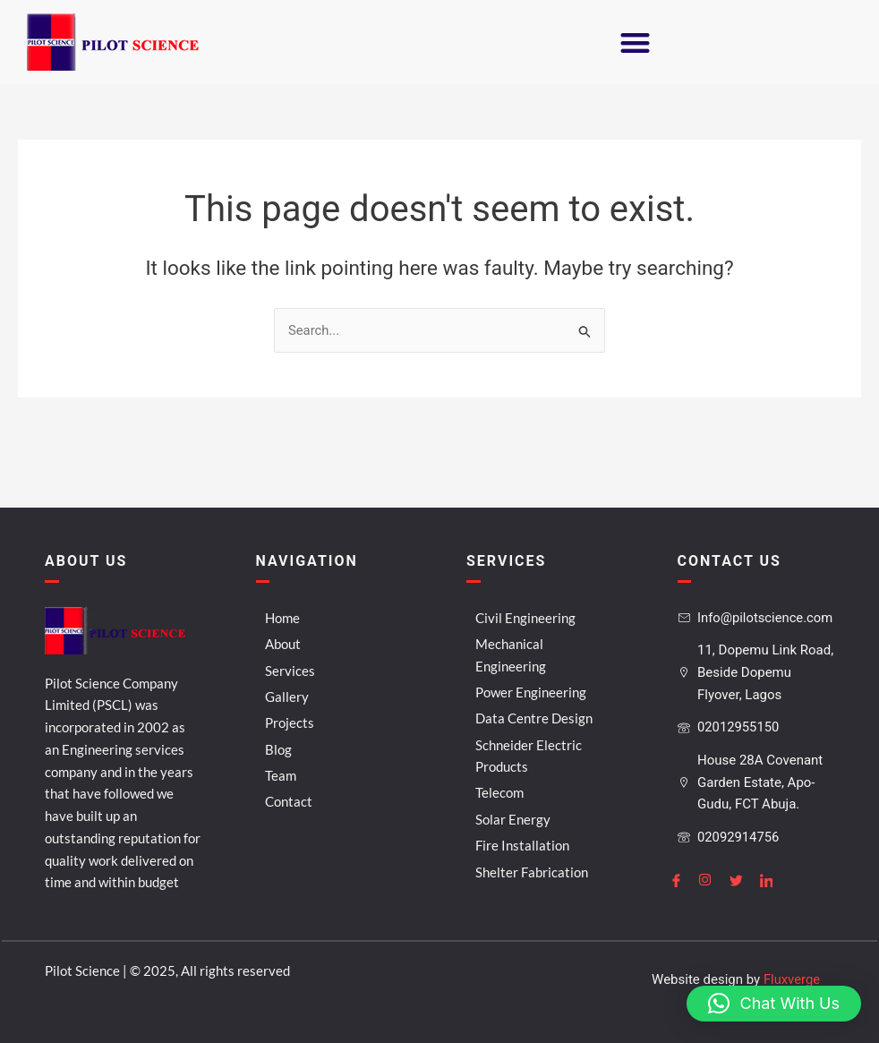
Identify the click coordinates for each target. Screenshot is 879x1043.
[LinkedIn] (773, 879)
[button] (635, 42)
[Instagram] (712, 879)
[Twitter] (743, 879)
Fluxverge (791, 979)
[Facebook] (683, 879)
